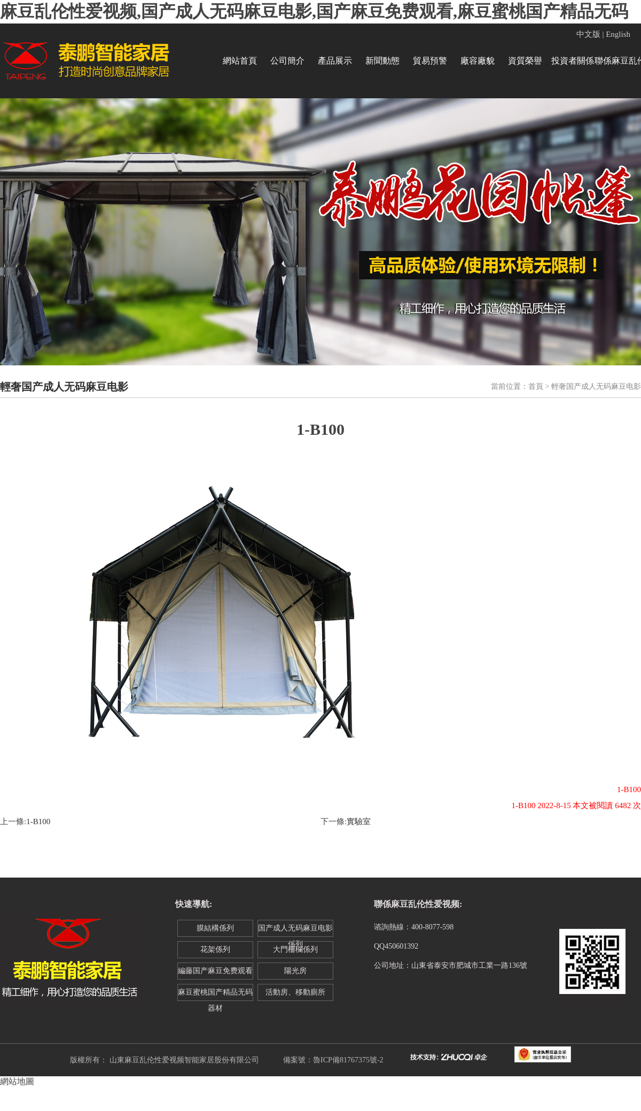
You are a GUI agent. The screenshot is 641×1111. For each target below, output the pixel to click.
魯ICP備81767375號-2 (348, 1060)
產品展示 (335, 60)
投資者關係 (572, 60)
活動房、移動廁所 (295, 992)
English (618, 34)
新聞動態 (382, 60)
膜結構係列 (215, 928)
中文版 (588, 34)
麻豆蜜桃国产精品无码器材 (215, 994)
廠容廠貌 (477, 60)
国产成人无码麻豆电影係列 (295, 930)
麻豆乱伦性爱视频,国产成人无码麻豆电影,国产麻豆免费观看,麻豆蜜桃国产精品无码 (314, 11)
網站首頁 (240, 60)
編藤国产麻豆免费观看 (215, 971)
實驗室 (359, 821)
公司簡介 (287, 60)
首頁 (535, 386)
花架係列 (215, 949)
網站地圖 (17, 1081)
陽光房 (295, 971)
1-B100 (38, 821)
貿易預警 (430, 60)
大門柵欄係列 (295, 949)
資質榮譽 (525, 60)
